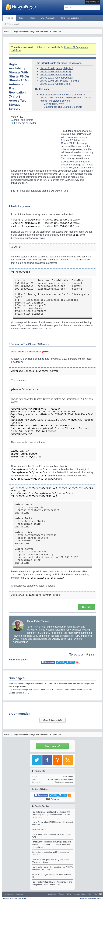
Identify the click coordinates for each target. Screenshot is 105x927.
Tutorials (9, 18)
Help (69, 894)
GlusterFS (66, 143)
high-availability (54, 779)
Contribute (52, 894)
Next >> (86, 607)
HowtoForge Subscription (70, 18)
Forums (32, 18)
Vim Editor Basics (39, 830)
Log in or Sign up (92, 2)
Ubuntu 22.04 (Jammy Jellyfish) (56, 68)
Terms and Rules (86, 898)
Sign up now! (52, 746)
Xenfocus (19, 894)
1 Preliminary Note (54, 103)
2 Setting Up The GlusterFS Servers (63, 107)
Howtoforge (15, 898)
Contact (61, 894)
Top (95, 894)
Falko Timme (68, 777)
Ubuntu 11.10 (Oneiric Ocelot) (55, 84)
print (91, 654)
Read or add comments (64, 782)
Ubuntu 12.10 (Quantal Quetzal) (56, 77)
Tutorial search (13, 24)
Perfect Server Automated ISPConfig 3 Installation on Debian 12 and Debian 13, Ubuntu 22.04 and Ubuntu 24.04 (51, 844)
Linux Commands (48, 18)
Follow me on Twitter (25, 123)
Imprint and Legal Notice (82, 894)
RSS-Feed (100, 894)
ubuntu (70, 779)
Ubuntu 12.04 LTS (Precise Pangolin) (59, 80)
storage (64, 779)
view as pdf (78, 654)
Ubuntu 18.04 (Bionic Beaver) (55, 71)
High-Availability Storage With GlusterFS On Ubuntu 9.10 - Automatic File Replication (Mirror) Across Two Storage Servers (65, 97)
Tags (21, 18)
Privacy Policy (97, 898)
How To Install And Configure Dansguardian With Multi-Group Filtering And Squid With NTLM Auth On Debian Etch (52, 814)
